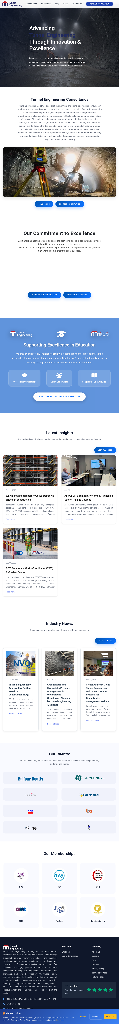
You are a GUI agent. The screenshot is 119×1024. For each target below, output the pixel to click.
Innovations (46, 3)
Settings (83, 1017)
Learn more (60, 1020)
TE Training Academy (99, 4)
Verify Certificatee (70, 956)
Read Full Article (15, 714)
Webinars (66, 952)
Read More (10, 519)
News (65, 3)
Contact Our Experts (77, 295)
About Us (96, 952)
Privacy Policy (98, 969)
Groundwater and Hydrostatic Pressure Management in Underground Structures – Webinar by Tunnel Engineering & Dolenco (59, 694)
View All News (105, 641)
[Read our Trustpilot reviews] (89, 990)
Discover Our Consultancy (44, 295)
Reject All (95, 1017)
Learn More (44, 204)
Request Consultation (70, 204)
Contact (95, 965)
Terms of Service (99, 973)
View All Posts (105, 450)
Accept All (110, 1017)
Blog (57, 3)
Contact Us (77, 3)
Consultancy (31, 3)
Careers (95, 956)
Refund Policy (98, 977)
